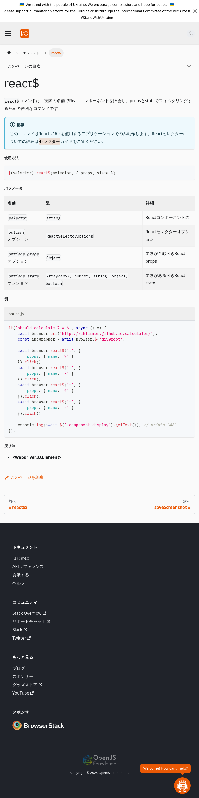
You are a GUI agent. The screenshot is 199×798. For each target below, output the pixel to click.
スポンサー (22, 676)
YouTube (23, 693)
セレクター (49, 141)
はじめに (20, 558)
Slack (19, 630)
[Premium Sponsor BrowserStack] (38, 730)
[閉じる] (195, 11)
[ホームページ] (9, 52)
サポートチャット (31, 621)
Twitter (21, 638)
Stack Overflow (29, 613)
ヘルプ (18, 583)
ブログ (18, 668)
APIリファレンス (28, 566)
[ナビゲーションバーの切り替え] (8, 33)
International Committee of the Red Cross (154, 11)
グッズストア (27, 685)
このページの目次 (24, 66)
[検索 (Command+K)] (191, 33)
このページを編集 (24, 477)
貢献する (20, 575)
